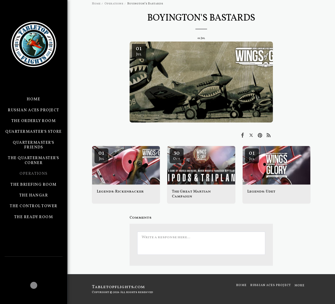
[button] (33, 263)
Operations (113, 3)
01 (101, 155)
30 (177, 155)
